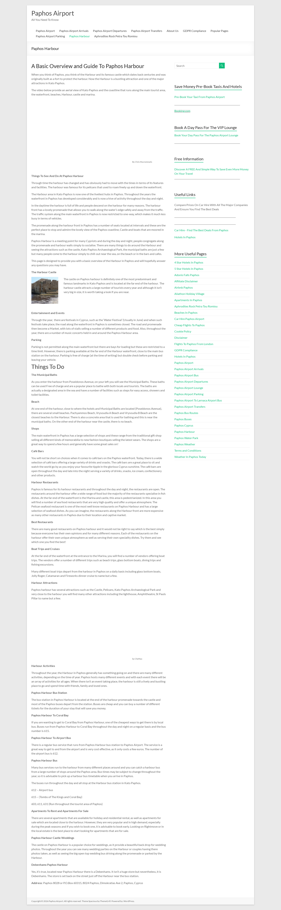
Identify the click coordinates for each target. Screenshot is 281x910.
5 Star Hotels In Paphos (188, 268)
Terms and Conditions (187, 450)
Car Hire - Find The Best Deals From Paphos (201, 230)
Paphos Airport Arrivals (74, 30)
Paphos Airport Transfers (146, 30)
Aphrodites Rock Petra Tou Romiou (115, 36)
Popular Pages (219, 30)
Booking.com (182, 110)
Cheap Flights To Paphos (189, 325)
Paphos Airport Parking (50, 36)
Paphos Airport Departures (110, 30)
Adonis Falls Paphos (186, 275)
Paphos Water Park (186, 438)
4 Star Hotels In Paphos (188, 262)
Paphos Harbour (79, 36)
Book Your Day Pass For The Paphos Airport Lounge (206, 135)
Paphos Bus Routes (186, 413)
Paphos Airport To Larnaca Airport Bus (198, 400)
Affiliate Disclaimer (186, 281)
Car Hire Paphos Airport (189, 318)
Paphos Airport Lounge (188, 387)
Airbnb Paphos (183, 287)
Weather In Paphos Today (190, 456)
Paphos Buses (183, 419)
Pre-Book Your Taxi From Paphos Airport (199, 97)
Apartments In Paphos (188, 300)
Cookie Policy (182, 331)
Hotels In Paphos (185, 237)
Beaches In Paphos (185, 312)
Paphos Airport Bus (186, 375)
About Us (172, 30)
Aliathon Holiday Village (189, 293)
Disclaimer (180, 337)
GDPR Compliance (194, 30)
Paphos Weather (184, 444)
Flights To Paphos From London (193, 344)
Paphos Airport (52, 13)
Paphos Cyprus (183, 425)
